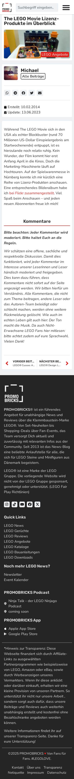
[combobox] (37, 7)
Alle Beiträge (33, 76)
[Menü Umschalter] (66, 7)
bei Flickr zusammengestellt (31, 193)
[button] (7, 93)
